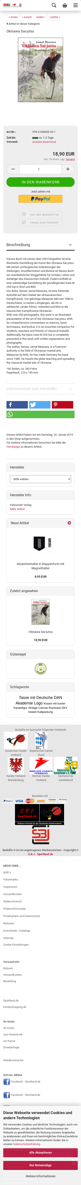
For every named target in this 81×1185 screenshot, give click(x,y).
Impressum (10, 886)
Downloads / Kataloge (16, 930)
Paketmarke (10, 879)
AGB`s (7, 872)
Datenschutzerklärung (26, 1144)
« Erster (13, 17)
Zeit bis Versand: (12, 139)
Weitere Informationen (41, 1176)
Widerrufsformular (14, 908)
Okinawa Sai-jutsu (41, 632)
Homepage (13, 446)
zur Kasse (9, 1041)
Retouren (8, 923)
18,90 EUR (41, 640)
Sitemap (8, 938)
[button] (17, 405)
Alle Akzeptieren (40, 1152)
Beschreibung (18, 244)
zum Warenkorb (12, 1034)
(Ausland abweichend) (44, 142)
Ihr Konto (8, 1028)
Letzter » (55, 17)
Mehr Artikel (17, 509)
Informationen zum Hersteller (31, 388)
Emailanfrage (11, 1047)
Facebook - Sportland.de (25, 1081)
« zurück (27, 17)
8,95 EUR (41, 576)
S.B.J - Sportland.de (40, 854)
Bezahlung (9, 981)
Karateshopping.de (14, 1007)
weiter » (41, 17)
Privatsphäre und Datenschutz (21, 916)
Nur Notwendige (40, 1165)
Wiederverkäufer (13, 1060)
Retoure (8, 968)
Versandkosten (12, 894)
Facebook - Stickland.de (25, 1094)
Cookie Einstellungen (16, 944)
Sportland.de (11, 1000)
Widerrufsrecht (12, 901)
